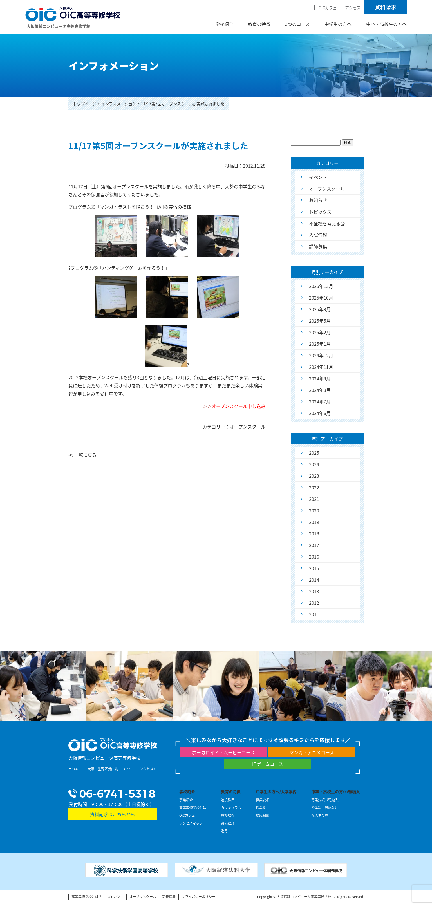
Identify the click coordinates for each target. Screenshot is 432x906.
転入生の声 (319, 815)
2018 (314, 533)
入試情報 (318, 234)
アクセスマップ (191, 823)
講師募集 (318, 246)
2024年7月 (320, 401)
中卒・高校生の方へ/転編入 (335, 791)
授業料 (261, 807)
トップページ (85, 103)
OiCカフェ (328, 7)
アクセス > (148, 768)
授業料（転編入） (324, 807)
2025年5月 (320, 320)
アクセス (353, 7)
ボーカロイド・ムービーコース (223, 752)
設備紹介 (227, 823)
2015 (314, 568)
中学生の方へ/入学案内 (276, 791)
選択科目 (227, 799)
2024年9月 (320, 378)
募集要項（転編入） (326, 799)
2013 (314, 591)
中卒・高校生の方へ (386, 24)
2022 (314, 487)
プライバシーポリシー (198, 896)
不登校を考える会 (327, 223)
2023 (314, 475)
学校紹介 (224, 24)
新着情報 (169, 896)
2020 (314, 510)
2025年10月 (321, 297)
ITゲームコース (267, 763)
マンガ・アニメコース (311, 752)
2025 (314, 452)
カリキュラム (231, 807)
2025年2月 (320, 332)
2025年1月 (320, 343)
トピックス (320, 211)
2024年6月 (320, 413)
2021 (314, 499)
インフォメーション (118, 103)
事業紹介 (186, 799)
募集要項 (262, 799)
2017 (314, 545)
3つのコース (297, 24)
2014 (314, 579)
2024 (314, 464)
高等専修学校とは (192, 807)
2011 (314, 614)
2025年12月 (321, 286)
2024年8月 (320, 390)
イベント (318, 177)
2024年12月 (321, 355)
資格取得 (227, 815)
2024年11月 (321, 366)
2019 (314, 522)
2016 (314, 556)
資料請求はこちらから (112, 814)
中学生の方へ (338, 24)
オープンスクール (327, 188)
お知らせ (318, 200)
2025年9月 (320, 309)
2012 (314, 602)
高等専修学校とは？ (86, 896)
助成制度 (262, 815)
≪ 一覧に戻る (82, 454)
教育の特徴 (259, 24)
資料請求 (385, 7)
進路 (224, 830)
